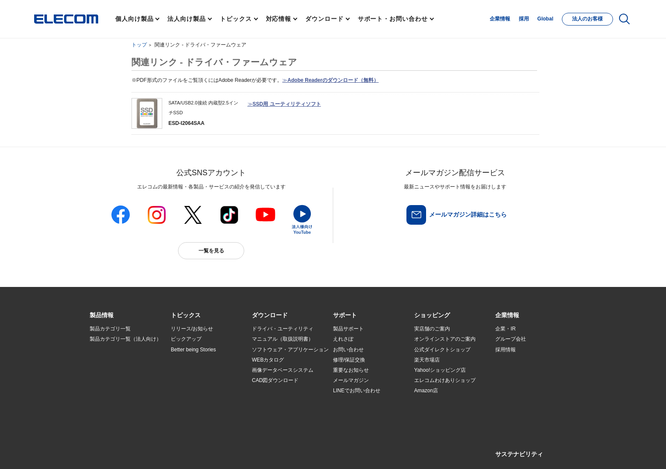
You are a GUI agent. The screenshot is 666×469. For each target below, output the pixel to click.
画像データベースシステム (282, 370)
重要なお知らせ (351, 370)
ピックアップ (186, 339)
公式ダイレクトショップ (442, 350)
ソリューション (108, 370)
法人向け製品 (186, 18)
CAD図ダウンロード (275, 380)
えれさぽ (343, 339)
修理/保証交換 (349, 360)
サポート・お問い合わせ (393, 18)
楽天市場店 (427, 360)
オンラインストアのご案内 (445, 339)
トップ (139, 45)
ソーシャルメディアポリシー (282, 450)
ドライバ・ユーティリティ (282, 329)
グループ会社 (510, 339)
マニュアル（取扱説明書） (282, 339)
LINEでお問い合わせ (356, 391)
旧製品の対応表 (189, 411)
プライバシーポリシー (223, 450)
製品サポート (348, 329)
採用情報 (505, 350)
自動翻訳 (361, 450)
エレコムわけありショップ (445, 380)
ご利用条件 (182, 450)
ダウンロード (324, 18)
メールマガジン (351, 380)
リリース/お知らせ (192, 329)
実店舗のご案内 (432, 329)
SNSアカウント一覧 (109, 451)
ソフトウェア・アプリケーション (290, 350)
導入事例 (100, 380)
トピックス (236, 18)
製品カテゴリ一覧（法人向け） (125, 339)
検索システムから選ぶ (196, 401)
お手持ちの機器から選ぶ (199, 380)
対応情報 (279, 18)
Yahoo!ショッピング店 (440, 370)
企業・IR (505, 329)
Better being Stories (193, 350)
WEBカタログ (268, 360)
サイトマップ (150, 450)
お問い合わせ (348, 350)
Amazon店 (426, 391)
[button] (186, 315)
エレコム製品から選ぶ (196, 391)
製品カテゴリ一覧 (110, 329)
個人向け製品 (134, 18)
